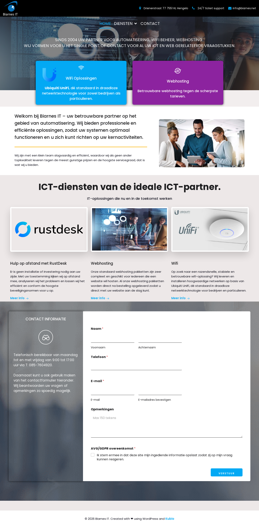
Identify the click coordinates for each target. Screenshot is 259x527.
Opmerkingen (102, 409)
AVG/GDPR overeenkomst (113, 448)
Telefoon (99, 357)
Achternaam (147, 347)
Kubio (169, 519)
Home (105, 23)
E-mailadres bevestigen (154, 400)
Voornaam (98, 347)
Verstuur (227, 473)
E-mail (95, 400)
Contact (150, 23)
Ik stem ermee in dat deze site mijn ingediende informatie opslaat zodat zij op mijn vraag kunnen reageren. (164, 457)
